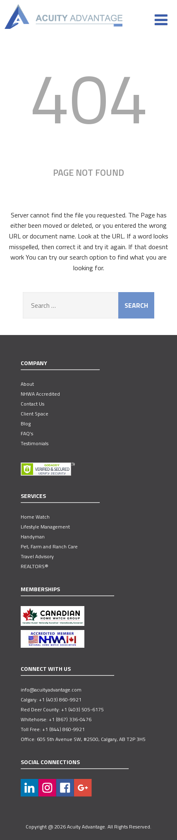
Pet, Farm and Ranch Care (49, 546)
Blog (26, 423)
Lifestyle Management (45, 526)
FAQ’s (27, 433)
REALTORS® (34, 566)
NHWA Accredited (40, 394)
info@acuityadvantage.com (51, 689)
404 (89, 97)
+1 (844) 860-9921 (63, 729)
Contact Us (32, 403)
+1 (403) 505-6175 (82, 709)
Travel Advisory (37, 556)
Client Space (34, 413)
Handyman (33, 536)
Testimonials (34, 443)
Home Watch (35, 516)
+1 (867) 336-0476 (70, 719)
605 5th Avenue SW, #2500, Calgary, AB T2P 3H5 (91, 739)
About (27, 384)
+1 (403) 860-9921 (60, 699)
